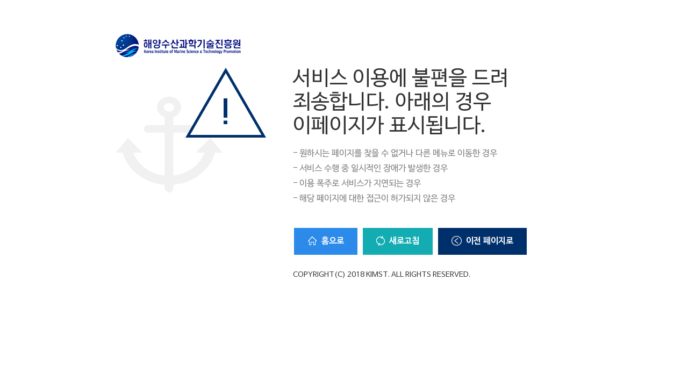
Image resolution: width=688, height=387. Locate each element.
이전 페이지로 (482, 241)
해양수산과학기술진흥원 (178, 46)
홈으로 (325, 241)
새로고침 (397, 241)
